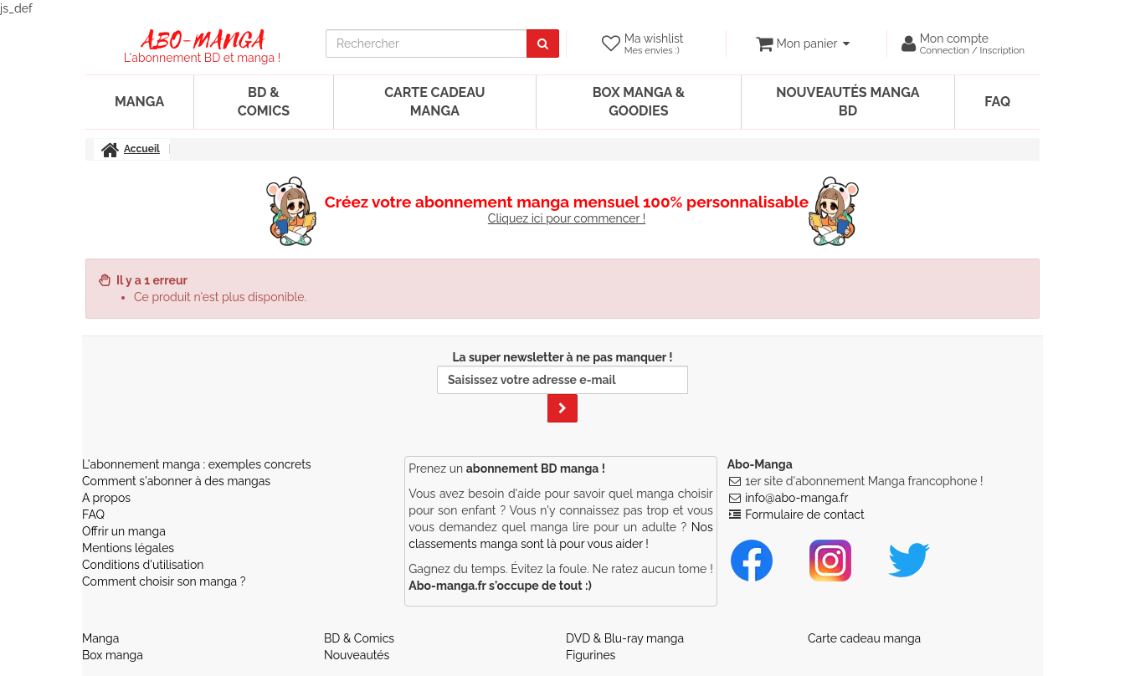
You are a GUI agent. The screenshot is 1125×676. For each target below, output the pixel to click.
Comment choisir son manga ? (163, 581)
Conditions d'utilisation (142, 564)
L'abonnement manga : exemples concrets (196, 464)
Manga (139, 102)
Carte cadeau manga (434, 101)
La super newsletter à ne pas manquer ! (562, 386)
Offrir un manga (124, 531)
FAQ (997, 102)
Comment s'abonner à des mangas (176, 481)
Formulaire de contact (804, 514)
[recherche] (426, 43)
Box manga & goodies (639, 101)
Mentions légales (128, 548)
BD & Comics (264, 101)
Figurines (590, 655)
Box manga (112, 655)
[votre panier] (802, 43)
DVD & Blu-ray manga (625, 638)
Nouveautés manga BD (847, 101)
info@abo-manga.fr (796, 497)
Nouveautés (356, 655)
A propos (106, 497)
